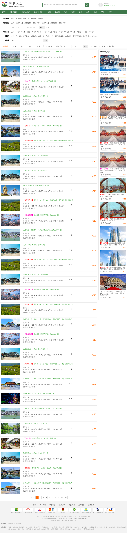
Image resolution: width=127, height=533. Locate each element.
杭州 (95, 12)
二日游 (57, 12)
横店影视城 (69, 527)
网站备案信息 (51, 510)
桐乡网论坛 (11, 523)
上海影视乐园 (54, 529)
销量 (14, 46)
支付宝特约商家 (109, 510)
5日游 (39, 32)
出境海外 (34, 19)
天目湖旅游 (45, 527)
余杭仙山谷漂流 (15, 529)
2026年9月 (62, 23)
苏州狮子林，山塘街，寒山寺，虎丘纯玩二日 (42, 126)
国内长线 (26, 19)
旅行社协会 (87, 36)
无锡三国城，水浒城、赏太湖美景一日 (35, 96)
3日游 (28, 32)
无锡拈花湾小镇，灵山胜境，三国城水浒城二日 (38, 393)
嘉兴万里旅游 (77, 36)
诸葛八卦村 (112, 527)
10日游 (66, 32)
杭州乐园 (21, 527)
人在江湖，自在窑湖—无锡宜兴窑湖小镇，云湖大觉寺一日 (42, 51)
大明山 (73, 529)
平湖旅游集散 (59, 36)
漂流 (80, 12)
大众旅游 (19, 36)
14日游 (91, 32)
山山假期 (68, 36)
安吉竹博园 (83, 527)
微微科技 (18, 523)
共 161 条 (64, 497)
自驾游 (40, 19)
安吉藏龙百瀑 (92, 527)
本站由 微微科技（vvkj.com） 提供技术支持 (63, 520)
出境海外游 (38, 12)
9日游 (61, 32)
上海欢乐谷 (37, 527)
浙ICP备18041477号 (84, 516)
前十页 (33, 497)
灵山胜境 (61, 527)
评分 (22, 46)
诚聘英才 (91, 505)
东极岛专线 (49, 36)
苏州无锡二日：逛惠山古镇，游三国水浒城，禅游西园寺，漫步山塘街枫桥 (47, 319)
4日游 (34, 32)
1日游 (18, 32)
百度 (9, 527)
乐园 (65, 12)
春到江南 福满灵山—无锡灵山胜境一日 (36, 66)
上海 (87, 12)
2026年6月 (36, 23)
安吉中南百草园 (26, 529)
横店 (110, 12)
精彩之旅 (41, 36)
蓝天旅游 (26, 36)
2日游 (23, 32)
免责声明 (72, 505)
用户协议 (81, 505)
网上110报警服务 (98, 510)
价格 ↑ (30, 46)
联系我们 (52, 505)
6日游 (44, 32)
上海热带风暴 (45, 529)
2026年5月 (28, 23)
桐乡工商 (63, 510)
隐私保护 (62, 505)
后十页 (57, 497)
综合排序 (5, 46)
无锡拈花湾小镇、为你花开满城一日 (39, 81)
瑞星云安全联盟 (86, 510)
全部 (12, 19)
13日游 (85, 32)
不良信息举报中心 (39, 510)
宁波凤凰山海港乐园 (88, 529)
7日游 (50, 32)
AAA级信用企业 (28, 510)
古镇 (73, 12)
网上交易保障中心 (16, 510)
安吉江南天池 (36, 529)
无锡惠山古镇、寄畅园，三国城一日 (35, 423)
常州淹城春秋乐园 (102, 527)
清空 (47, 27)
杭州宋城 (15, 527)
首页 (3, 12)
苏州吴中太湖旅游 (65, 529)
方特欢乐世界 (53, 527)
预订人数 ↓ (49, 46)
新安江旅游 (29, 527)
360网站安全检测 (74, 510)
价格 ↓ (39, 46)
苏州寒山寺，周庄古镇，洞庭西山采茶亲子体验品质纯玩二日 (48, 140)
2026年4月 (19, 23)
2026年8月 (54, 23)
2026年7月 (45, 23)
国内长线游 (26, 12)
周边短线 (19, 19)
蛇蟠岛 (79, 529)
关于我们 (43, 505)
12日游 (79, 32)
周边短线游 (13, 12)
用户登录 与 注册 (109, 5)
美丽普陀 (34, 36)
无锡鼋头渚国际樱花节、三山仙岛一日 (41, 215)
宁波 (102, 12)
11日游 (72, 32)
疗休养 (94, 36)
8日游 (55, 32)
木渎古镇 (76, 527)
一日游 (48, 12)
